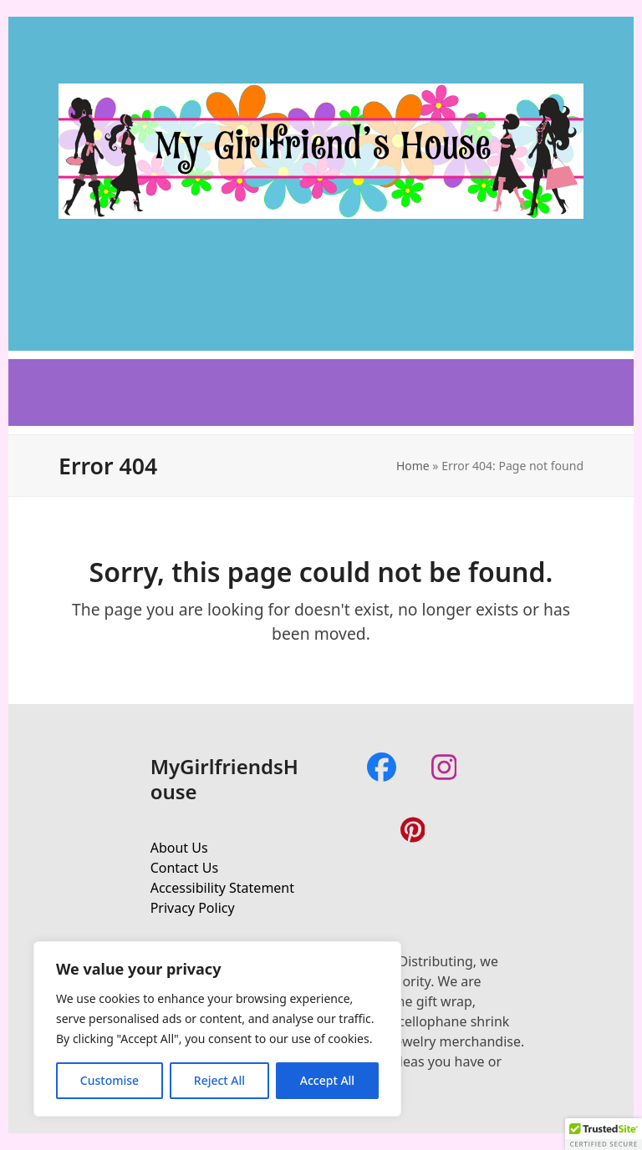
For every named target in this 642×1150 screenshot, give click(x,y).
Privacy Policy (192, 908)
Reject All (219, 1080)
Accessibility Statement (222, 888)
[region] (217, 1029)
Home (413, 466)
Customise (109, 1080)
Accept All (327, 1080)
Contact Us (184, 868)
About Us (179, 847)
